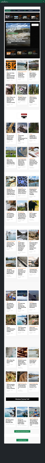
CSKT (30, 241)
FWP (7, 71)
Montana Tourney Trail (34, 418)
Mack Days (20, 326)
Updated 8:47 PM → (37, 10)
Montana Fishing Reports (22, 71)
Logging (30, 134)
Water (19, 241)
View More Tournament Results (22, 431)
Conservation (31, 158)
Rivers (8, 158)
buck (7, 134)
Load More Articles (22, 440)
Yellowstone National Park (23, 158)
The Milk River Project (22, 268)
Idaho (30, 71)
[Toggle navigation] (43, 1)
